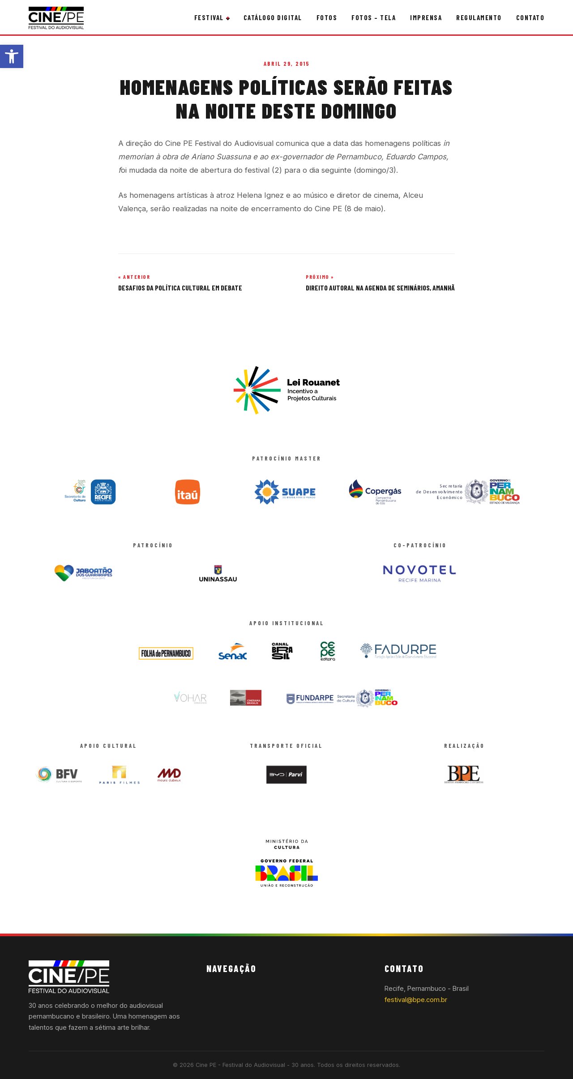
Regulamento (479, 17)
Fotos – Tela (373, 17)
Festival (209, 17)
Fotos (327, 17)
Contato (530, 17)
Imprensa (426, 17)
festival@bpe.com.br (416, 999)
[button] (11, 56)
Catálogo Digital (273, 17)
